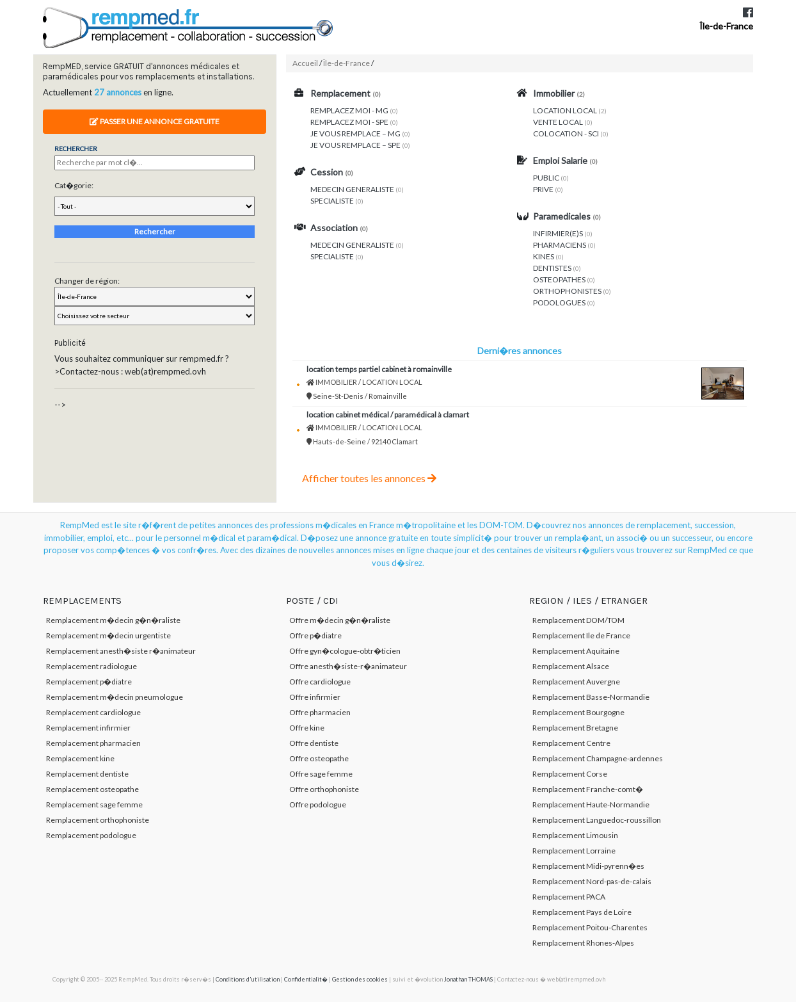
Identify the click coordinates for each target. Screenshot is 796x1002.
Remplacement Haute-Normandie (590, 804)
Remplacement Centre (571, 743)
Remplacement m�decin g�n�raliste (113, 620)
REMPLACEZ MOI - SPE (349, 122)
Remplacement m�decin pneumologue (114, 697)
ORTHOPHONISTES (567, 291)
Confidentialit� (306, 979)
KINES (543, 256)
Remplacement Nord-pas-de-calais (591, 881)
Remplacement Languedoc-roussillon (596, 820)
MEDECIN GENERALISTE (352, 189)
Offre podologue (317, 804)
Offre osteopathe (319, 758)
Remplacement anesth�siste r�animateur (121, 651)
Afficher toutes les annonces (369, 478)
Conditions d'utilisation (248, 979)
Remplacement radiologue (91, 666)
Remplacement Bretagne (575, 727)
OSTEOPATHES (559, 279)
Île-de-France (726, 25)
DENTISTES (552, 268)
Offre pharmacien (320, 712)
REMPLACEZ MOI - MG (349, 110)
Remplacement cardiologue (93, 712)
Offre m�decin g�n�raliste (339, 620)
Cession (326, 171)
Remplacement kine (80, 758)
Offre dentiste (313, 743)
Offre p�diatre (315, 635)
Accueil (305, 63)
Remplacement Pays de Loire (582, 912)
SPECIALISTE (332, 201)
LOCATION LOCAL (565, 110)
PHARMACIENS (559, 245)
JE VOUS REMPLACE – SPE (355, 145)
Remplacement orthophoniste (97, 820)
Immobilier (554, 93)
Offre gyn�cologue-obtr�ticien (345, 651)
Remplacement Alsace (570, 666)
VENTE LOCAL (558, 122)
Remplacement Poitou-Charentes (590, 927)
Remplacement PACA (568, 896)
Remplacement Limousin (575, 835)
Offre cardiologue (320, 681)
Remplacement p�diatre (89, 681)
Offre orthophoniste (324, 789)
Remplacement (340, 93)
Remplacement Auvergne (576, 681)
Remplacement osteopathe (92, 789)
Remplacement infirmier (88, 727)
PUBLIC (546, 177)
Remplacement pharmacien (93, 743)
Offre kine (306, 727)
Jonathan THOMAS (468, 979)
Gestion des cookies (360, 979)
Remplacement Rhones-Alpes (583, 943)
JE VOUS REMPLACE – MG (355, 133)
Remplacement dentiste (87, 774)
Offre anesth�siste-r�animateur (348, 666)
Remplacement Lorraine (574, 850)
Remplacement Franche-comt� (587, 789)
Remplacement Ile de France (581, 635)
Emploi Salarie (560, 160)
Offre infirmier (314, 697)
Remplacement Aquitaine (575, 651)
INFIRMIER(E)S (558, 233)
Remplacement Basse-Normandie (590, 697)
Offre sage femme (321, 774)
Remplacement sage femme (94, 804)
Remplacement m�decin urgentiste (108, 635)
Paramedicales (562, 216)
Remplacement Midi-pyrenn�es (588, 866)
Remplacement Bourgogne (578, 712)
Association (334, 227)
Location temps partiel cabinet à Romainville (379, 369)
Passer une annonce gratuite (154, 121)
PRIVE (543, 189)
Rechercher (154, 231)
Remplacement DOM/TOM (578, 620)
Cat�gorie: (73, 185)
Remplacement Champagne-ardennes (597, 758)
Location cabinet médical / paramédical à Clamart (387, 414)
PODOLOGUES (559, 302)
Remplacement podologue (91, 835)
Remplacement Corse (569, 774)
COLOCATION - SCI (566, 133)
